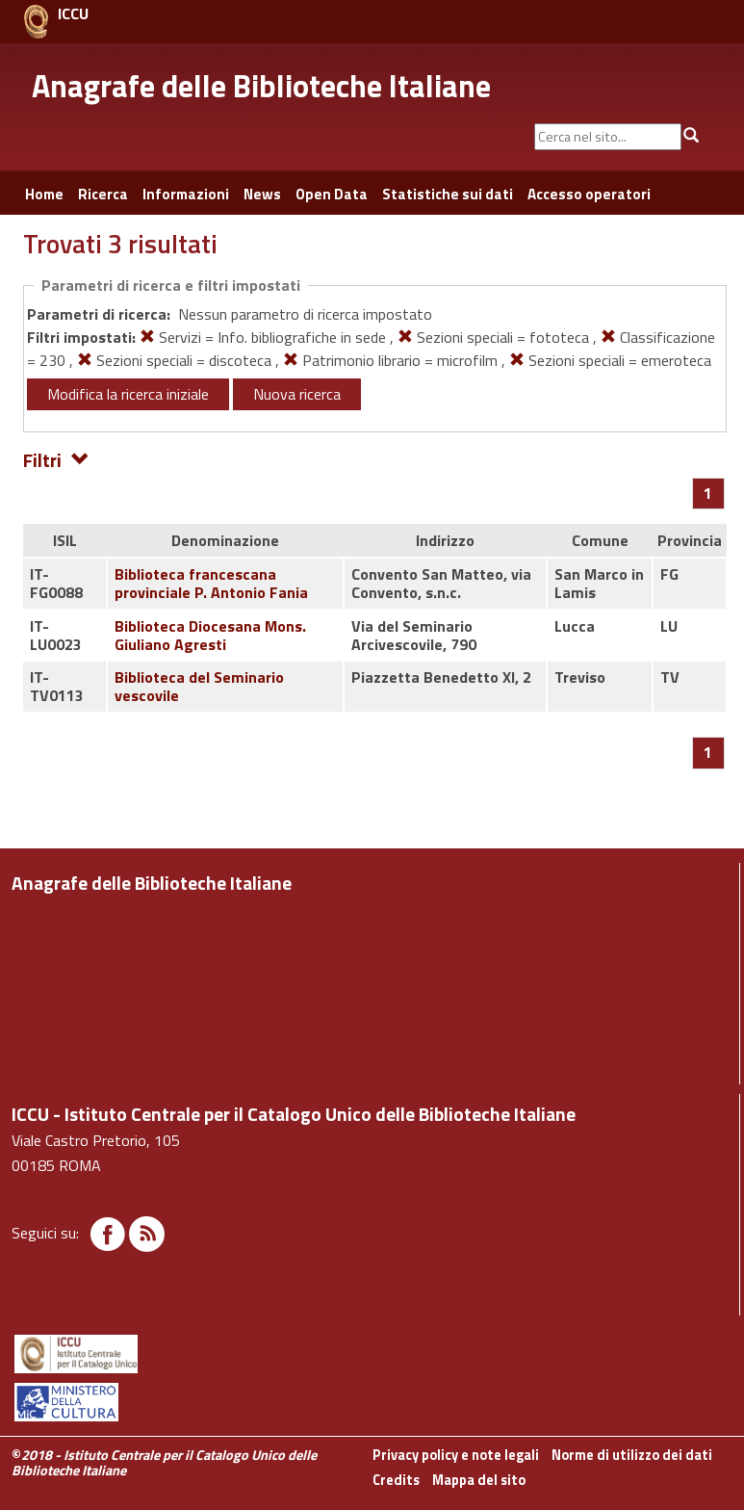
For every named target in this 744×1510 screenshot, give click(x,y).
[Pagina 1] (708, 493)
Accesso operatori (589, 194)
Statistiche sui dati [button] (447, 194)
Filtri (56, 459)
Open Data (331, 194)
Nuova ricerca (297, 393)
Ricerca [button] (103, 194)
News (262, 194)
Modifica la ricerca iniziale (128, 393)
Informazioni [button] (185, 194)
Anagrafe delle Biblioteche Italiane (261, 86)
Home (44, 194)
